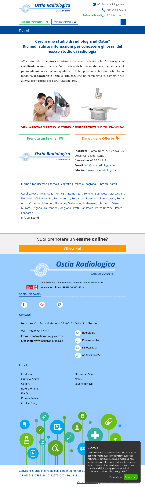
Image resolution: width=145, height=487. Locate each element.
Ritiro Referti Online (65, 21)
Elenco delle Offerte (100, 138)
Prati (76, 208)
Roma (71, 193)
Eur (79, 193)
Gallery (25, 383)
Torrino (88, 193)
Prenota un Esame (44, 138)
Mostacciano (117, 193)
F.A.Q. (25, 393)
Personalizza (115, 477)
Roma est (92, 198)
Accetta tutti (131, 477)
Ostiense (34, 203)
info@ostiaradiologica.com (46, 336)
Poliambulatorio (88, 340)
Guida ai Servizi (30, 379)
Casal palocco (29, 193)
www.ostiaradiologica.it (102, 170)
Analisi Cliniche (88, 355)
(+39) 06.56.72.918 (37, 331)
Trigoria (37, 208)
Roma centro (61, 198)
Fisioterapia (86, 347)
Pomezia (60, 193)
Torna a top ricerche (34, 184)
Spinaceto (101, 193)
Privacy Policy (29, 398)
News (78, 379)
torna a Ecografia (60, 184)
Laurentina (51, 208)
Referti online (29, 388)
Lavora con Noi (84, 383)
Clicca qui (72, 248)
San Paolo (87, 208)
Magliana (65, 208)
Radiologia (85, 332)
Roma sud (78, 198)
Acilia (50, 193)
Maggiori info (121, 471)
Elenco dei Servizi (85, 374)
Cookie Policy (29, 403)
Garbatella (74, 203)
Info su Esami (107, 184)
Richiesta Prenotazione (34, 21)
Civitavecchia (43, 198)
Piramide (60, 203)
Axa (42, 193)
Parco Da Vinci (104, 208)
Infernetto (104, 203)
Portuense (89, 203)
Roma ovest (107, 198)
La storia (26, 374)
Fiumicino (27, 198)
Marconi (47, 203)
